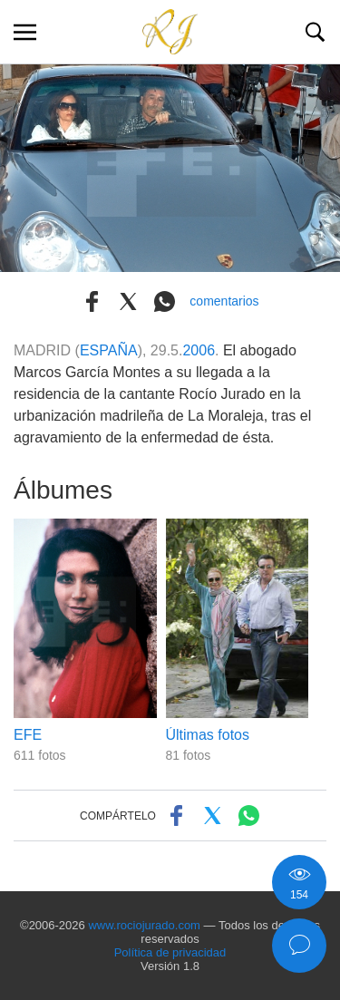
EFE (28, 735)
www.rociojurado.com (144, 925)
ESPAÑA (109, 350)
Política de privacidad (170, 952)
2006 (198, 350)
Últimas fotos (207, 735)
